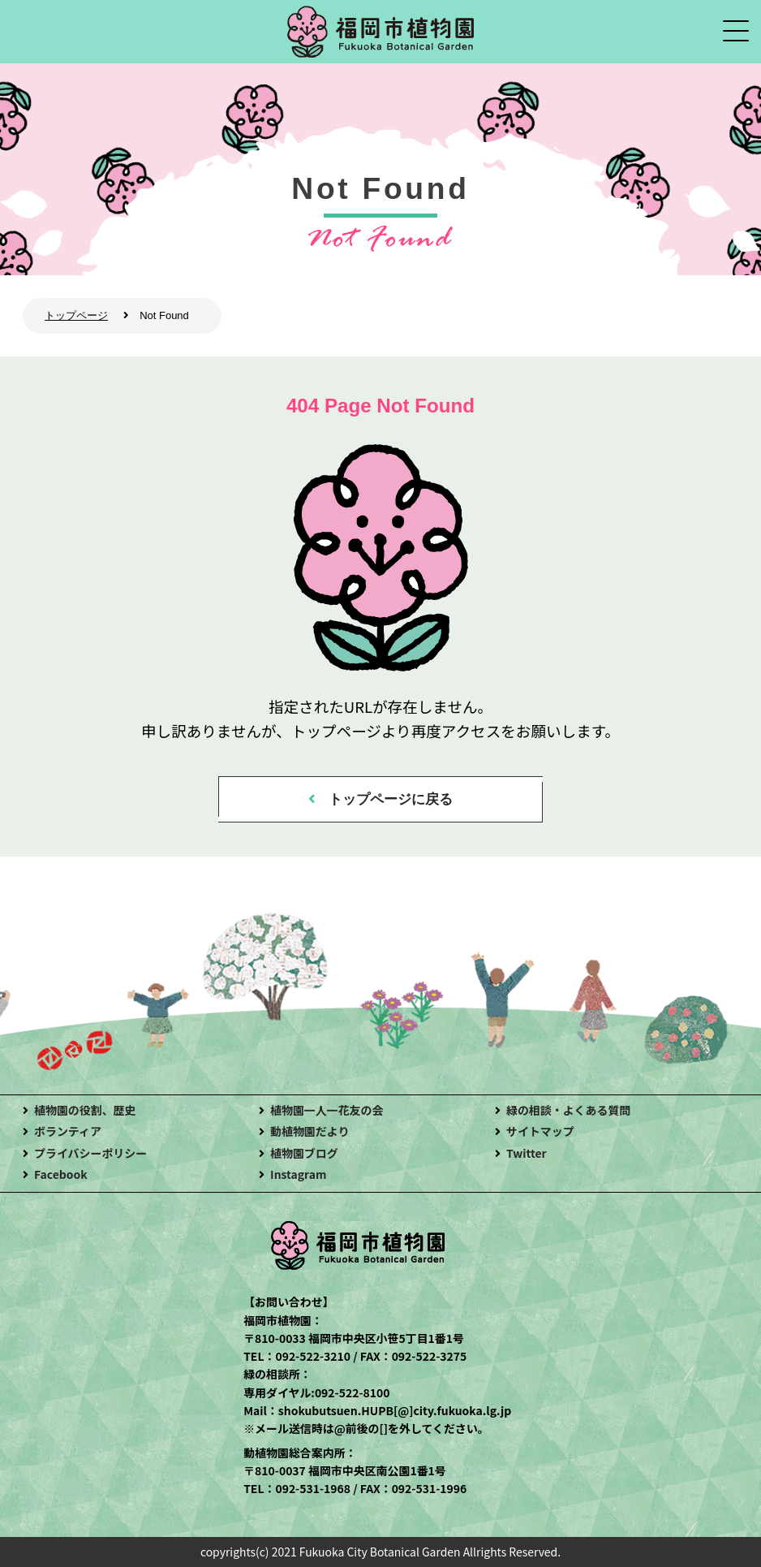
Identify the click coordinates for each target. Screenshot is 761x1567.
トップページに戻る (391, 799)
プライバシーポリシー (90, 1153)
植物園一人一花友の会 (326, 1110)
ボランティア (67, 1131)
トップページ (76, 315)
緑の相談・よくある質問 (568, 1110)
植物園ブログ (304, 1153)
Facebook (61, 1174)
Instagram (298, 1174)
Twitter (526, 1153)
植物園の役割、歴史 (84, 1110)
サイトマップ (540, 1131)
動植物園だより (309, 1131)
